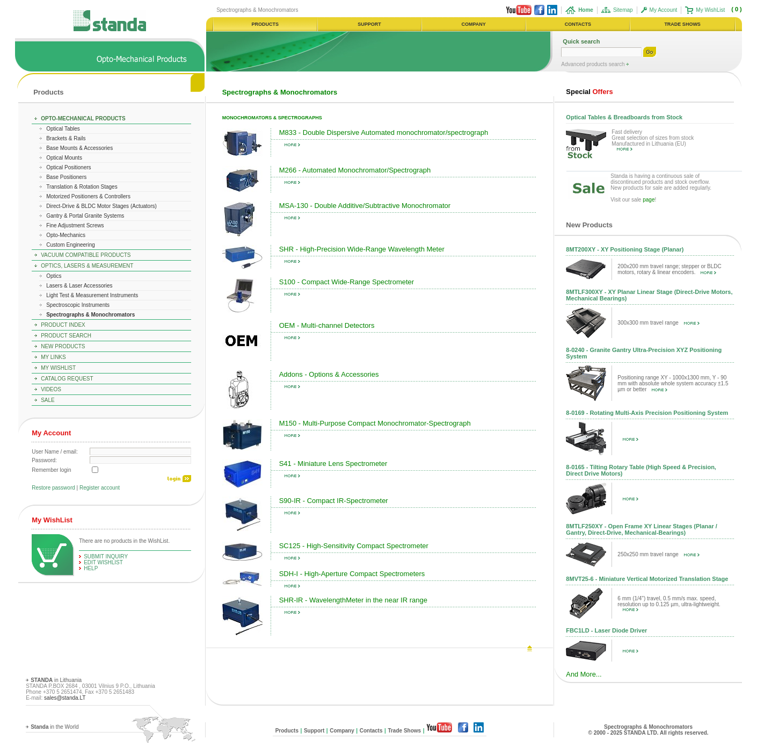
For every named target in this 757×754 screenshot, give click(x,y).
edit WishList (103, 562)
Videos (51, 389)
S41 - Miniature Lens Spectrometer (333, 463)
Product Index (63, 325)
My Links (53, 357)
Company (342, 731)
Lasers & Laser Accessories (79, 286)
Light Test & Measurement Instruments (92, 295)
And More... (583, 674)
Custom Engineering (70, 245)
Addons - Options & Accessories (329, 374)
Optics (53, 276)
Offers (589, 92)
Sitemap (623, 10)
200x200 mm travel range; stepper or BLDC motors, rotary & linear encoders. (669, 269)
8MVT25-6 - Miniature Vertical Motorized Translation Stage (647, 579)
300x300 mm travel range (658, 323)
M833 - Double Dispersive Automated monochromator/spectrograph (383, 132)
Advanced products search (593, 64)
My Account (664, 10)
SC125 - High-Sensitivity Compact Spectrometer (353, 546)
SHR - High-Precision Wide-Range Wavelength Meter (362, 249)
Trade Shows (404, 731)
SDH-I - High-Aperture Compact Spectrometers (352, 574)
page (648, 200)
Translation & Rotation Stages (81, 187)
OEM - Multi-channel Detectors (327, 325)
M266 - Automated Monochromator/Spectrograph (355, 170)
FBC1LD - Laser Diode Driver (606, 630)
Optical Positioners (68, 167)
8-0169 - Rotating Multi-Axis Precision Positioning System (647, 413)
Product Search (66, 336)
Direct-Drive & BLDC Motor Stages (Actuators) (101, 206)
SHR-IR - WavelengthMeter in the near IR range (353, 600)
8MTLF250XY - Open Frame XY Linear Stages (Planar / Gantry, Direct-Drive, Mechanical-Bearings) (641, 529)
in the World (54, 727)
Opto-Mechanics (65, 235)
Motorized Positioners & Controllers (88, 196)
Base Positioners (66, 177)
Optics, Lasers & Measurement (87, 266)
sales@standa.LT (64, 698)
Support (314, 731)
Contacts (371, 731)
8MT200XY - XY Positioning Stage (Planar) (624, 249)
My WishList (710, 10)
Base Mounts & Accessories (79, 148)
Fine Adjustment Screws (75, 225)
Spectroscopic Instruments (78, 305)
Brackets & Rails (65, 138)
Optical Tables (63, 129)
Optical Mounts (64, 158)
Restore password (53, 488)
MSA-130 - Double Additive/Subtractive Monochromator (364, 206)
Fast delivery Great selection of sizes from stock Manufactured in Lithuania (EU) (653, 140)
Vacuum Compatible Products (85, 255)
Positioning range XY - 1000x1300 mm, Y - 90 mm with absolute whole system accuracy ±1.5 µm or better (672, 383)
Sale (48, 400)
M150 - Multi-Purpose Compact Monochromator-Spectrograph (375, 423)
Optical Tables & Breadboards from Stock (624, 117)
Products (48, 92)
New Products (63, 346)
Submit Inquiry (106, 556)
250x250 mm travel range (658, 554)
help (91, 568)
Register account (99, 488)
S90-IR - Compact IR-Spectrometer (333, 501)
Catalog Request (67, 379)
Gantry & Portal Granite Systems (85, 216)
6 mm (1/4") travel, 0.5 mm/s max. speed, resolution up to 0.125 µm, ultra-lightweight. (668, 603)
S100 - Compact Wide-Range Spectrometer (346, 282)
